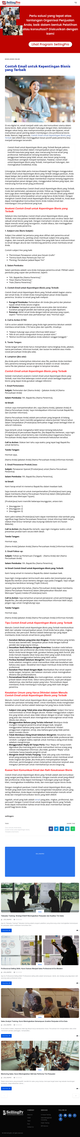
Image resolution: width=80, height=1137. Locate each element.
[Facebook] (60, 1115)
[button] (51, 829)
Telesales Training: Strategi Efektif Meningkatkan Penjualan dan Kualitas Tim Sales (32, 916)
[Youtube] (65, 1115)
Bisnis (40, 964)
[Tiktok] (60, 1119)
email (37, 799)
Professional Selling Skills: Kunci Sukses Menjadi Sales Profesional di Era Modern (32, 969)
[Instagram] (75, 1115)
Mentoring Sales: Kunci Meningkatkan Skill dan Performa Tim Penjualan (28, 1074)
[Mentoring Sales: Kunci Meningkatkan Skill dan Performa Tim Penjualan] (40, 1056)
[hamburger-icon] (75, 3)
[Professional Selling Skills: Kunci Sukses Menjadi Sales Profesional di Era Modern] (40, 950)
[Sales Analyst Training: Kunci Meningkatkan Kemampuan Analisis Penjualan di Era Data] (40, 1003)
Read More (6, 930)
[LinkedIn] (70, 1115)
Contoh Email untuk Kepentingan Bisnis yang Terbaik (38, 136)
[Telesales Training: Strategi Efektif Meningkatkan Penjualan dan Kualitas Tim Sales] (40, 897)
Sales (40, 912)
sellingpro (7, 919)
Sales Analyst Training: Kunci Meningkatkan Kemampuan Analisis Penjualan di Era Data (34, 1021)
